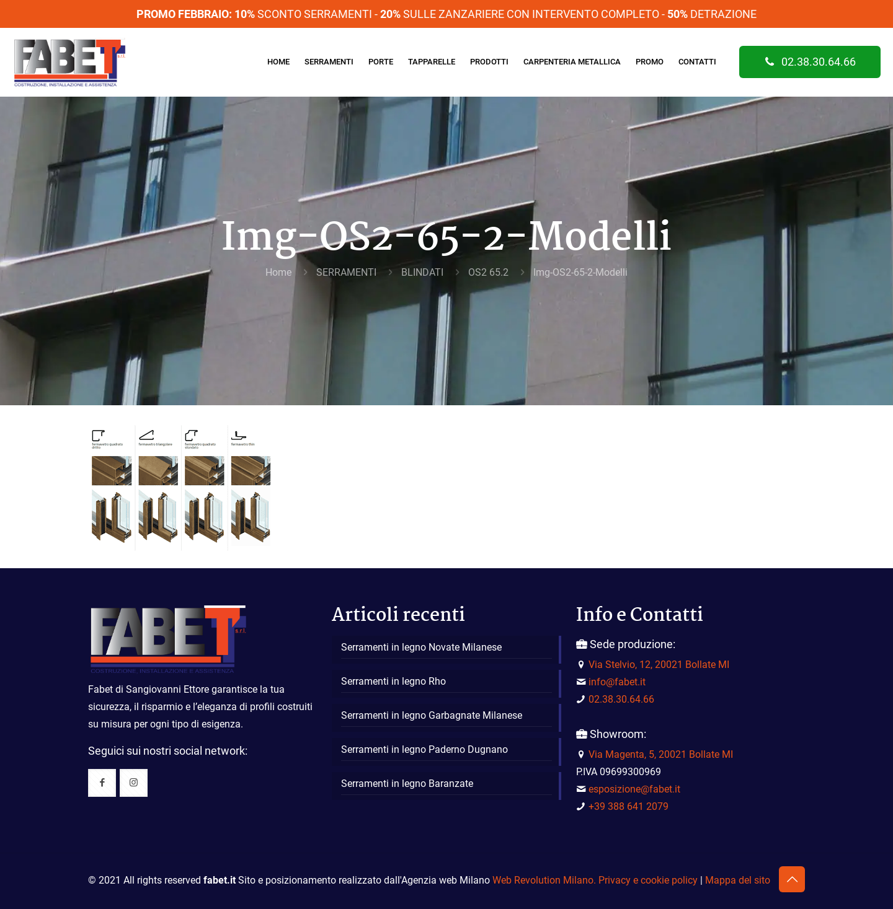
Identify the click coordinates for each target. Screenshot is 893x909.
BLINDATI (422, 272)
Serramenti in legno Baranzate (407, 783)
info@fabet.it (617, 682)
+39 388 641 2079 (629, 806)
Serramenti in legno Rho (393, 681)
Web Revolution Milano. (544, 880)
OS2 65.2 (488, 272)
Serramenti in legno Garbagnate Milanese (431, 715)
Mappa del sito (737, 880)
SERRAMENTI (346, 272)
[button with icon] (102, 783)
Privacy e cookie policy (648, 880)
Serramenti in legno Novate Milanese (421, 647)
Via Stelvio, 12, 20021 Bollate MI (659, 664)
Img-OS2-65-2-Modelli (580, 272)
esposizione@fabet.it (634, 789)
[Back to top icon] (792, 879)
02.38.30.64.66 (810, 62)
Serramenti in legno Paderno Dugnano (424, 749)
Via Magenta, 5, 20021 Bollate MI (661, 754)
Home (278, 272)
